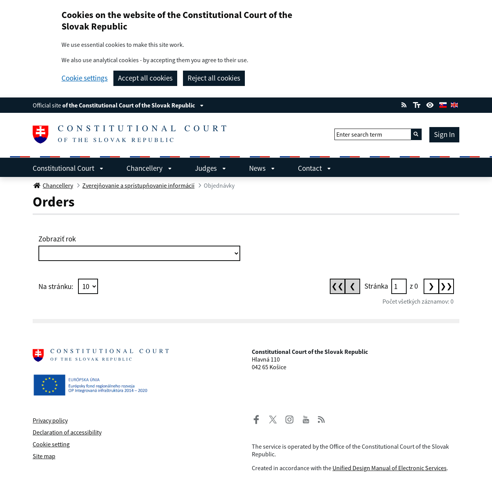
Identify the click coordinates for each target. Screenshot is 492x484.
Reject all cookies (214, 78)
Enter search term (359, 134)
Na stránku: (55, 286)
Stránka (376, 286)
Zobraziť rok (57, 238)
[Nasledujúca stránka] (431, 286)
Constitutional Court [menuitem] (68, 168)
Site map (44, 456)
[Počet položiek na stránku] (88, 286)
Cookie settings (85, 78)
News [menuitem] (262, 168)
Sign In (444, 134)
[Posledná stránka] (446, 286)
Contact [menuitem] (314, 168)
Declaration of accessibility (67, 432)
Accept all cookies (145, 78)
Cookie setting (51, 444)
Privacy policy (50, 420)
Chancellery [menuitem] (149, 168)
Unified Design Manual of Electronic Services (389, 468)
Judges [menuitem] (210, 168)
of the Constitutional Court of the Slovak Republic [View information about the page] (133, 105)
